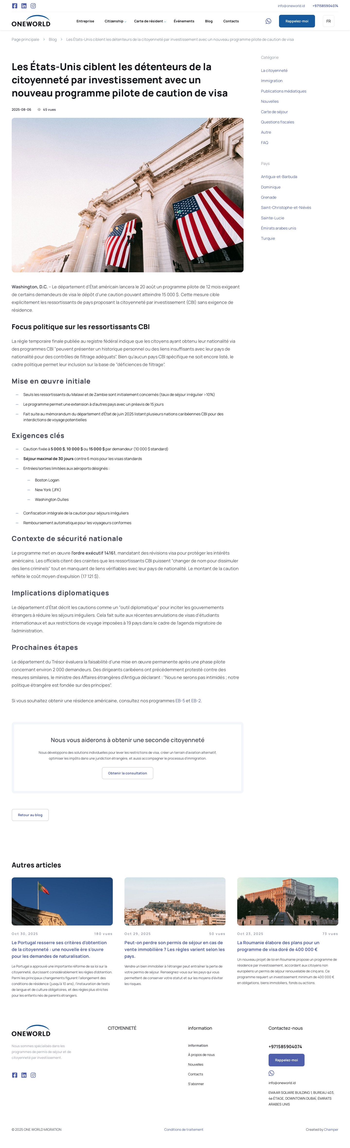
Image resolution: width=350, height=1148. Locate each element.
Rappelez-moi (297, 21)
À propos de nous (201, 1054)
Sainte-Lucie (272, 218)
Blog (209, 21)
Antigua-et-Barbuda (279, 176)
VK (24, 6)
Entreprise (85, 21)
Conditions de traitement (183, 1129)
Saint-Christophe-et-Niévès (286, 207)
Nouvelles (270, 101)
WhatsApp (268, 21)
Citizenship (114, 21)
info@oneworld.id (291, 5)
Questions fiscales (277, 122)
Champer (331, 1129)
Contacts (231, 21)
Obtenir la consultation (127, 773)
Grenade (268, 197)
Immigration (272, 80)
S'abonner (196, 1083)
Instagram (33, 6)
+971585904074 (325, 5)
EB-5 (180, 700)
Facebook (15, 6)
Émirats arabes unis (278, 228)
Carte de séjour (274, 112)
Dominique (270, 187)
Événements (184, 21)
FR (328, 21)
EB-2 (196, 700)
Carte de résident (148, 21)
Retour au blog (30, 815)
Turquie (268, 238)
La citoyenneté (274, 70)
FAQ (264, 142)
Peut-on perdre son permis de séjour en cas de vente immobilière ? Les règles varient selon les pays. (174, 949)
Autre (266, 132)
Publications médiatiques (283, 91)
